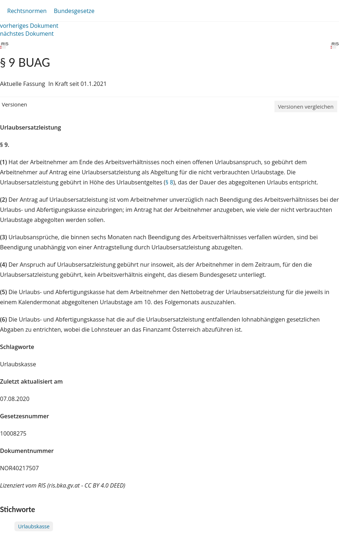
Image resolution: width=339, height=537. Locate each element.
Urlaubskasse (33, 526)
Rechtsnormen (27, 11)
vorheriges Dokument (29, 26)
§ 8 (169, 182)
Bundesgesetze (74, 11)
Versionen (14, 104)
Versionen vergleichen (306, 106)
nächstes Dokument (27, 34)
